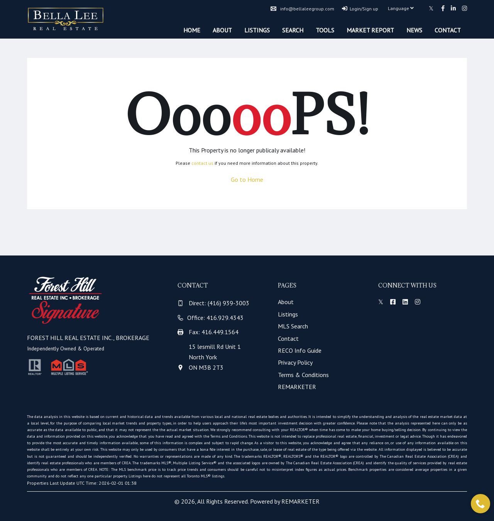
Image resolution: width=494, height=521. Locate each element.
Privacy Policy (295, 362)
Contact (448, 30)
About (222, 30)
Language (401, 8)
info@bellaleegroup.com (302, 9)
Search (292, 30)
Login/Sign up (360, 9)
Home (191, 30)
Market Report (370, 30)
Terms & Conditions (303, 375)
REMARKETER (297, 387)
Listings (257, 30)
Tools (325, 30)
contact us (202, 163)
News (414, 30)
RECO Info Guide (299, 350)
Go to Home (247, 179)
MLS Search (293, 326)
